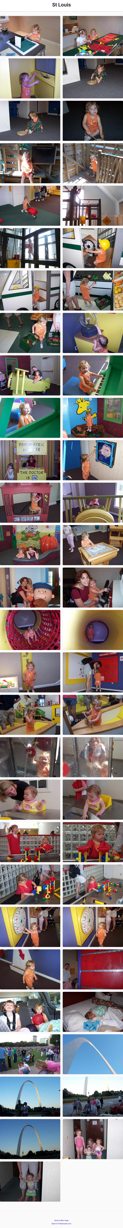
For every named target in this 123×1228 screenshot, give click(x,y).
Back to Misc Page (61, 1220)
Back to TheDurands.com (61, 1224)
